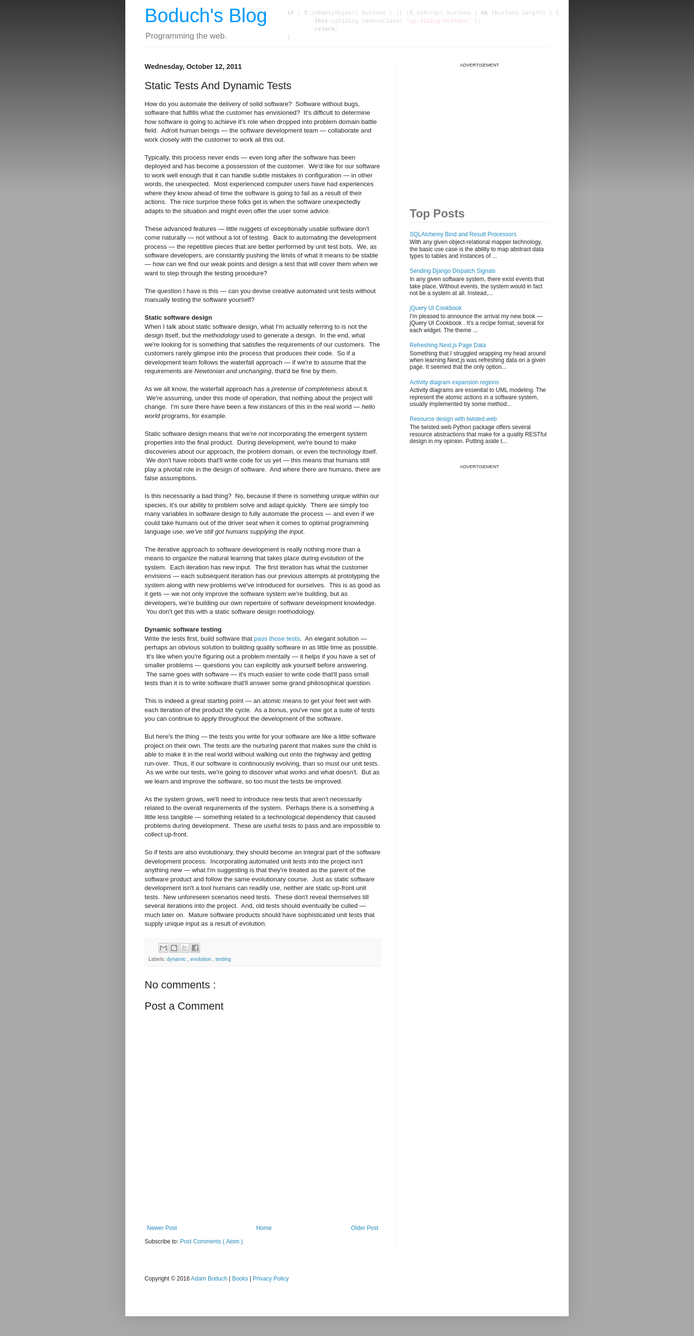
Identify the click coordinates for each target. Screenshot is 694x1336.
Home (264, 1228)
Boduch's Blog (206, 15)
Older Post (364, 1228)
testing (223, 959)
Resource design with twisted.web (453, 419)
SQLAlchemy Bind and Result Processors (463, 234)
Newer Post (162, 1228)
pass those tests (277, 638)
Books (240, 1278)
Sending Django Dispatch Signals (452, 271)
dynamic (177, 959)
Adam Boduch (209, 1278)
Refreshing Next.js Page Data (448, 345)
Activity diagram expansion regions (454, 382)
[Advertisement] (482, 128)
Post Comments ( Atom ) (211, 1241)
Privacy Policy (271, 1278)
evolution (201, 959)
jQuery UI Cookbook (436, 308)
